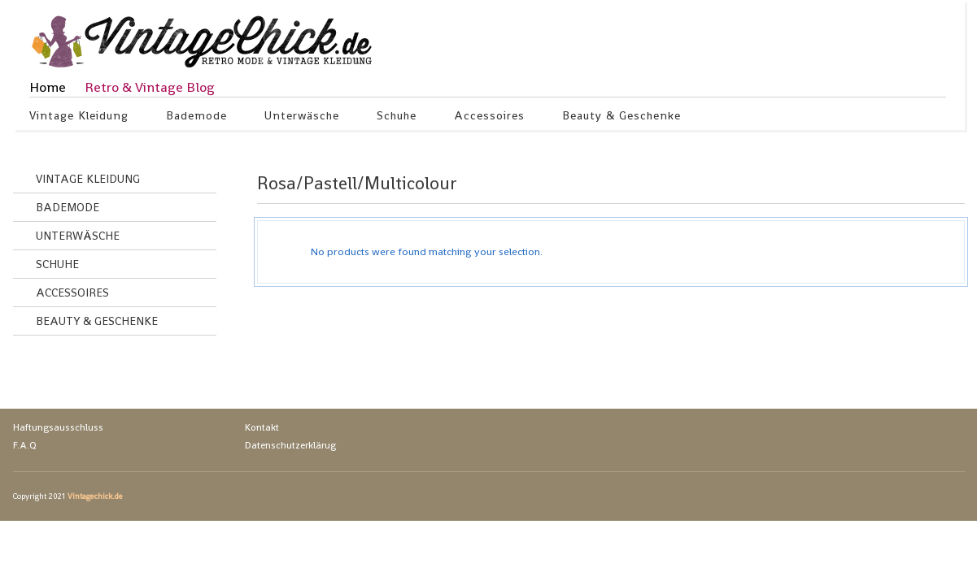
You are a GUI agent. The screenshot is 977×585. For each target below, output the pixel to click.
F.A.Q (25, 445)
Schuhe (397, 118)
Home (47, 87)
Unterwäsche (302, 118)
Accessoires (490, 118)
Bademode (197, 118)
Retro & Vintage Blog (150, 87)
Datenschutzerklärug (290, 445)
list (942, 186)
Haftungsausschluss (58, 427)
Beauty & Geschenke (622, 118)
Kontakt (262, 427)
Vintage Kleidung (79, 118)
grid (914, 186)
